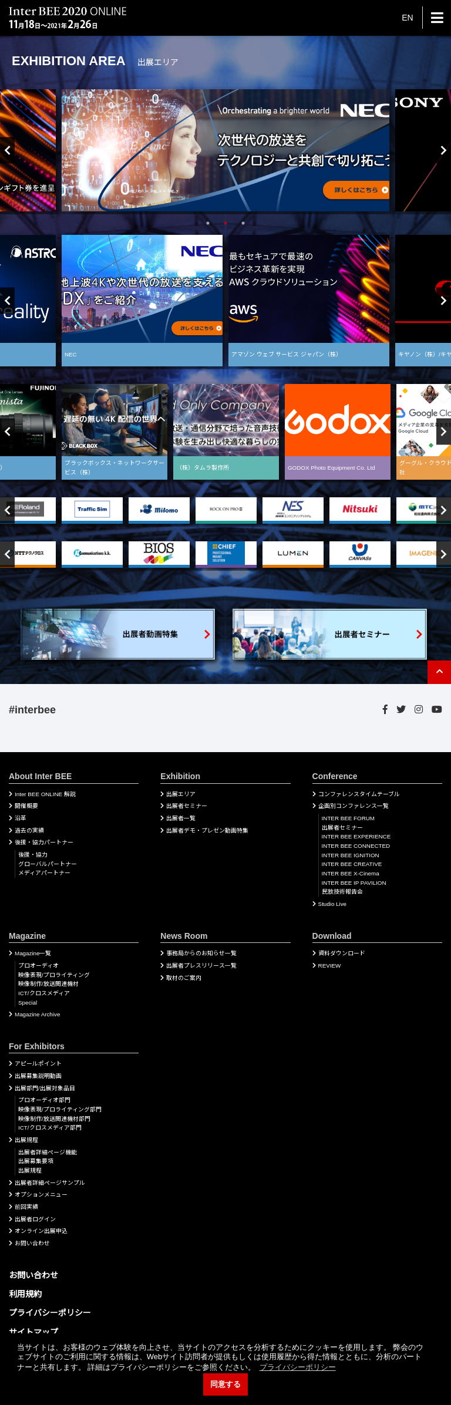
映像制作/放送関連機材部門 (54, 1119)
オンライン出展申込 (41, 1231)
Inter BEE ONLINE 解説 (45, 794)
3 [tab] (243, 223)
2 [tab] (225, 223)
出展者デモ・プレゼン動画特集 (207, 830)
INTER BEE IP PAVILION (354, 883)
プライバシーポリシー (50, 1313)
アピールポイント (38, 1063)
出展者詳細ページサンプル (50, 1183)
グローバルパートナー (47, 864)
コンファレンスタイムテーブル (359, 794)
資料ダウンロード (341, 953)
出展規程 (26, 1140)
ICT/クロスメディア (44, 993)
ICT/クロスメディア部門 (50, 1127)
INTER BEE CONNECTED (356, 846)
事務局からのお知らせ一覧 (201, 953)
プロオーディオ (38, 965)
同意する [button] (225, 1384)
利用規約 (25, 1294)
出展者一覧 (181, 818)
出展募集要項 (35, 1161)
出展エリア (181, 794)
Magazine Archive (37, 1014)
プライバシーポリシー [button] (298, 1367)
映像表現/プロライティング (54, 975)
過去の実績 (29, 830)
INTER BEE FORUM (348, 818)
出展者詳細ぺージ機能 (47, 1152)
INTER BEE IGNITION (350, 855)
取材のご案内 (183, 978)
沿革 (20, 818)
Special (27, 1002)
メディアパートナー (44, 873)
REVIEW (329, 965)
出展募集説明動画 (38, 1076)
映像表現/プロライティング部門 (60, 1109)
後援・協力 (33, 854)
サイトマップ (33, 1332)
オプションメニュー (41, 1194)
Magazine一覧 (33, 953)
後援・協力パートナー (44, 842)
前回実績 (26, 1207)
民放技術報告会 (342, 891)
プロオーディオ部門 (44, 1100)
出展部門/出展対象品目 (45, 1088)
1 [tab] (208, 223)
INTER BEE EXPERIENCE (356, 836)
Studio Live (332, 904)
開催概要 (26, 806)
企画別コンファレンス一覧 (353, 806)
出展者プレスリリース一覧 (201, 965)
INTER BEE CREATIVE (352, 864)
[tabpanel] (225, 150)
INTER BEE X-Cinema (350, 873)
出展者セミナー (186, 806)
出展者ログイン (35, 1219)
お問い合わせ (32, 1243)
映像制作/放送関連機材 (48, 984)
